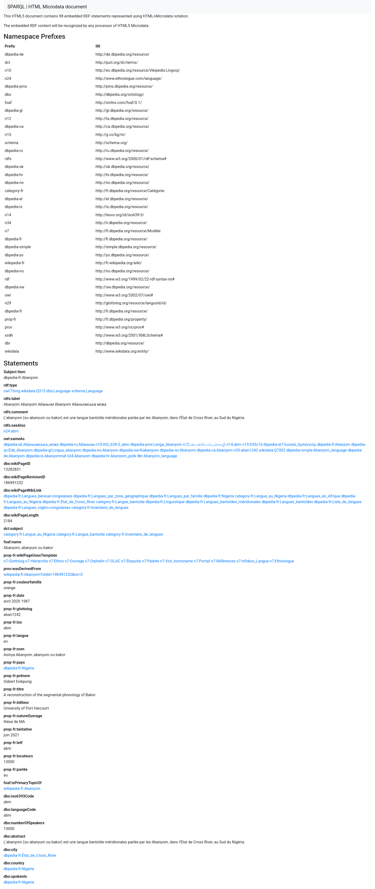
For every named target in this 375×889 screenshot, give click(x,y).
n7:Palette (150, 561)
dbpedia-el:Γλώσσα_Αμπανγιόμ (290, 444)
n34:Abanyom (78, 456)
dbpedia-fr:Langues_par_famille (176, 496)
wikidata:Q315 (33, 391)
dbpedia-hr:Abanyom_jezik (113, 456)
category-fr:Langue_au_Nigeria (261, 496)
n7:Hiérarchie (36, 561)
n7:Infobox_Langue (252, 561)
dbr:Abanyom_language (157, 456)
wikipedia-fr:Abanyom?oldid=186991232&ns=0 (43, 574)
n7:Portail (202, 561)
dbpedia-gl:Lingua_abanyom (57, 450)
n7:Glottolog (14, 561)
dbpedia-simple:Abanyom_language (316, 450)
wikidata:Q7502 (272, 450)
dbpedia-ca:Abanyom (215, 450)
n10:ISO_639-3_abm (112, 444)
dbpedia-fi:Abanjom (333, 444)
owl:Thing (12, 391)
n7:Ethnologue (282, 561)
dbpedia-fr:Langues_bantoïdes (287, 502)
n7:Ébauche (131, 561)
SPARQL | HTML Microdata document (47, 7)
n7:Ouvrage (74, 561)
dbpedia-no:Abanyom (100, 450)
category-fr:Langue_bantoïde (120, 502)
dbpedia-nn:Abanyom (178, 450)
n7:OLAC (112, 561)
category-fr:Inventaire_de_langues (99, 507)
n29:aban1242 (246, 450)
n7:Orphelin (94, 561)
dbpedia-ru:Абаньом (77, 444)
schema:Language (87, 391)
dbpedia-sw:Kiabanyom (139, 450)
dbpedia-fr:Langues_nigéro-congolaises (37, 507)
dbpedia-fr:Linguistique (165, 502)
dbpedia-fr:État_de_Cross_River (68, 502)
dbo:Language (58, 391)
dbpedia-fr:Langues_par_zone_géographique (110, 496)
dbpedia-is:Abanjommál (46, 456)
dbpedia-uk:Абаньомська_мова (31, 444)
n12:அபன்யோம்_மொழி (204, 444)
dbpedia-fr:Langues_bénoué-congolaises (38, 496)
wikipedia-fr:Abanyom (22, 788)
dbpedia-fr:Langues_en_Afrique (314, 496)
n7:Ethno (56, 561)
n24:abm (11, 431)
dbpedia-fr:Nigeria (219, 496)
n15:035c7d (253, 444)
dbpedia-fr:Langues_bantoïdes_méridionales (223, 502)
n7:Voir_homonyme (176, 561)
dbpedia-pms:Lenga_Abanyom (156, 444)
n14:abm (233, 444)
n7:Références (223, 561)
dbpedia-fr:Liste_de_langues (338, 502)
